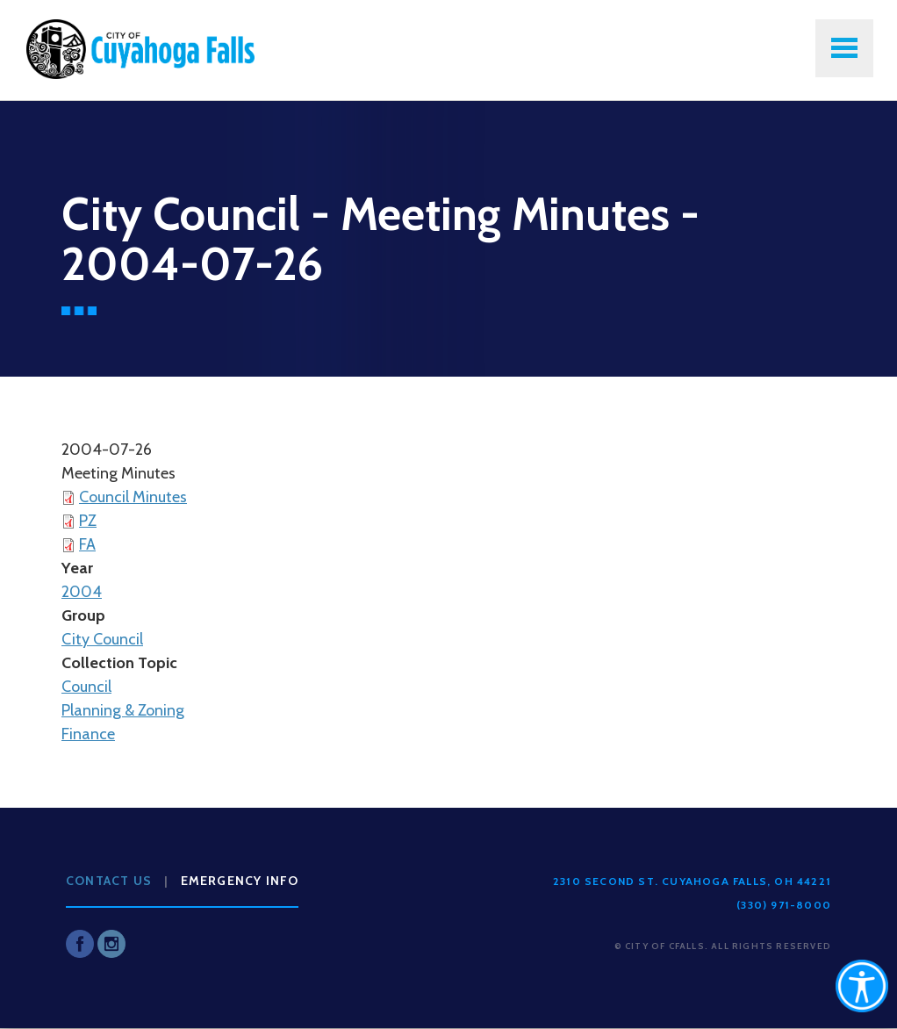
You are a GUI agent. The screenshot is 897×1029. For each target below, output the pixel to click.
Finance (88, 734)
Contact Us (109, 881)
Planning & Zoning (122, 710)
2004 (81, 591)
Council (86, 686)
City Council (102, 639)
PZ (88, 520)
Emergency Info (240, 881)
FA (87, 544)
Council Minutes (133, 497)
